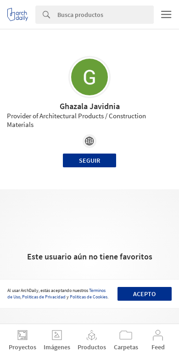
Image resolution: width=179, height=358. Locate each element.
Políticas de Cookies (88, 297)
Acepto (144, 294)
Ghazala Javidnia (90, 106)
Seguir (89, 160)
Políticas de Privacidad (44, 297)
